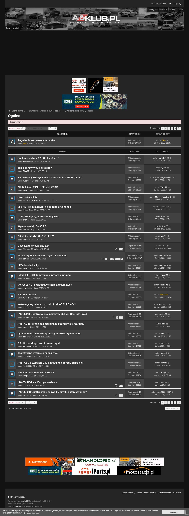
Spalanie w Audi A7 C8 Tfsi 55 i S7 (38, 158)
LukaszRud (27, 210)
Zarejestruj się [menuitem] (158, 4)
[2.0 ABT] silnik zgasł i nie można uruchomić (44, 206)
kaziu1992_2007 (164, 392)
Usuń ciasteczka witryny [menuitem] (146, 493)
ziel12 (25, 230)
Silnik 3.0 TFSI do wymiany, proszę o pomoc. (44, 275)
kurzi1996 (27, 366)
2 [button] (165, 128)
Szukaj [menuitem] (16, 28)
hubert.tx (26, 181)
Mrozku (26, 249)
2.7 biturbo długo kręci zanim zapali (39, 343)
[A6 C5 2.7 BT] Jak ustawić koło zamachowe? (45, 284)
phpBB (25, 501)
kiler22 (164, 333)
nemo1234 (163, 255)
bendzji (164, 353)
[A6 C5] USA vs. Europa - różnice (37, 382)
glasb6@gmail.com (163, 177)
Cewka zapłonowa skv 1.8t (33, 245)
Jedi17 (164, 343)
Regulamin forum (16, 122)
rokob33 (163, 314)
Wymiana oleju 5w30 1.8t (32, 226)
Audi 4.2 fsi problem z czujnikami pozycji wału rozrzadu (51, 323)
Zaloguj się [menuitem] (175, 4)
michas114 (27, 317)
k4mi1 (163, 216)
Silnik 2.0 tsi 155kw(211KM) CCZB (38, 187)
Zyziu (163, 246)
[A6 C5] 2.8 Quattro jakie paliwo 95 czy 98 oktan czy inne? (52, 392)
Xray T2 (26, 191)
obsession (27, 308)
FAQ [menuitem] (8, 28)
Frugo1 (26, 376)
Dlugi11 (26, 171)
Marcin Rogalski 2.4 (30, 200)
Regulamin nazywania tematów (36, 140)
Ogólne (14, 116)
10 (118, 259)
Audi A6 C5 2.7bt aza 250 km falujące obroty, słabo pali (50, 362)
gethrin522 (27, 337)
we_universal (16, 506)
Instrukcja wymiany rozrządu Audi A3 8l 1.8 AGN (47, 304)
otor (163, 324)
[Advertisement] (94, 52)
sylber (163, 168)
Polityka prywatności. (16, 497)
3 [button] (168, 128)
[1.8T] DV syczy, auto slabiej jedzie (38, 216)
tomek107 (27, 278)
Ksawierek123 (28, 347)
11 (122, 259)
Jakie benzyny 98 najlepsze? (35, 167)
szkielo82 (26, 288)
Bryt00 (25, 239)
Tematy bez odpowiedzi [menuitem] (157, 10)
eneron (25, 220)
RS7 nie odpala (27, 294)
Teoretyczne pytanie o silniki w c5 (38, 353)
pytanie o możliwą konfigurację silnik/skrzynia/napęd (49, 333)
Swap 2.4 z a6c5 (27, 197)
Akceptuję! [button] (174, 512)
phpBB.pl (33, 503)
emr (24, 386)
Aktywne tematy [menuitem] (176, 10)
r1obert (26, 298)
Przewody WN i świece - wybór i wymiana (42, 255)
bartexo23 (163, 226)
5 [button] (175, 128)
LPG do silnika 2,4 (28, 265)
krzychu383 (164, 158)
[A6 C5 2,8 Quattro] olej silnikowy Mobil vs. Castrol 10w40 (52, 314)
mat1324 (164, 294)
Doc (24, 144)
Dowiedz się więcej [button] (31, 513)
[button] (179, 128)
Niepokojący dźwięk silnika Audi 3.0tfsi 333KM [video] (50, 177)
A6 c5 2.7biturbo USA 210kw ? (36, 236)
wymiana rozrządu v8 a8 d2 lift (36, 372)
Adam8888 (27, 161)
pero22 (25, 259)
